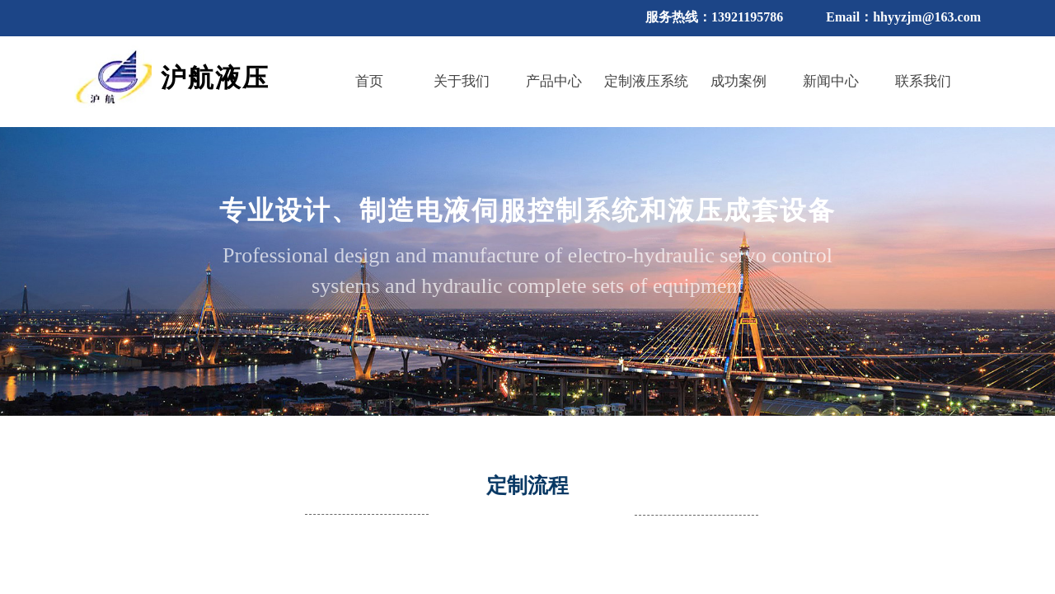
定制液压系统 (646, 81)
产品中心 (554, 81)
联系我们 (923, 81)
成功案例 (738, 81)
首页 (369, 81)
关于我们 (462, 81)
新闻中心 (831, 81)
